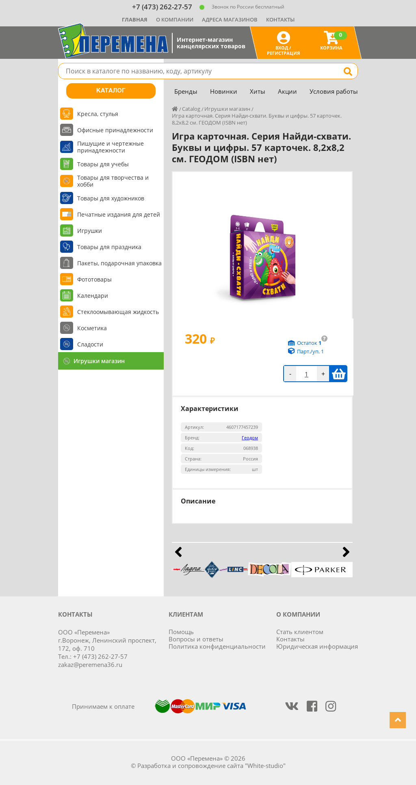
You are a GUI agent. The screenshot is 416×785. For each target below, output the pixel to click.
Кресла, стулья (97, 113)
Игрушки (89, 230)
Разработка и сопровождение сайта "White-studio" (211, 765)
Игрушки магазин (99, 361)
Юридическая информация (317, 646)
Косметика (92, 328)
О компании (174, 19)
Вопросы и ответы (196, 639)
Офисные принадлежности (115, 130)
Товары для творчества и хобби (113, 181)
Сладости (90, 344)
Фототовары (94, 279)
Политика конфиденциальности (217, 646)
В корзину (338, 373)
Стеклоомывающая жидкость (118, 311)
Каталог (111, 91)
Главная (134, 19)
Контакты (280, 19)
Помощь (181, 632)
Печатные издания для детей (118, 214)
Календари (92, 295)
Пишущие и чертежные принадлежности (110, 147)
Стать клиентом (299, 632)
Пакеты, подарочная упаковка (119, 263)
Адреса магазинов (230, 19)
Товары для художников (110, 198)
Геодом (250, 437)
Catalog (191, 108)
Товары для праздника (109, 246)
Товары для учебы (103, 164)
